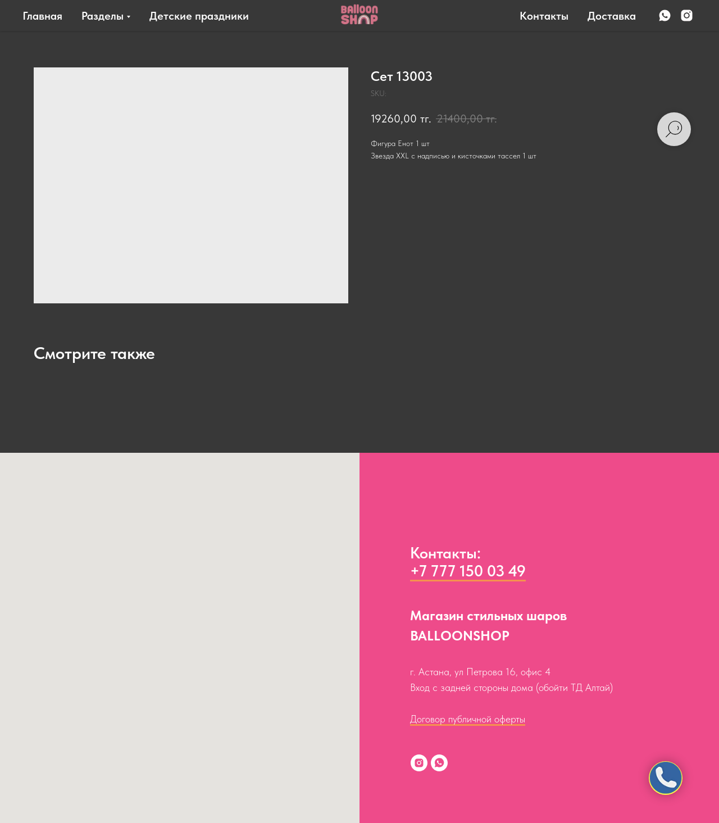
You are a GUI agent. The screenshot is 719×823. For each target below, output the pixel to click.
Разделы (102, 15)
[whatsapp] (665, 15)
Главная (42, 15)
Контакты (544, 15)
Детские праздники (199, 15)
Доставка (612, 15)
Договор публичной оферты (467, 719)
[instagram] (687, 15)
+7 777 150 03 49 (468, 570)
